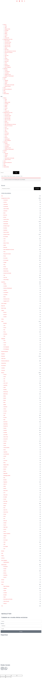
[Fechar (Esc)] (19, 675)
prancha (5, 314)
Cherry (5, 408)
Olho (4, 90)
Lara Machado (6, 454)
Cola (4, 325)
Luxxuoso (3, 370)
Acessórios (6, 200)
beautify (5, 389)
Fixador (5, 568)
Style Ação (6, 527)
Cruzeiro (5, 411)
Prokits (5, 499)
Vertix (5, 537)
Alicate (6, 81)
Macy (5, 462)
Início (2, 176)
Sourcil (5, 524)
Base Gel (3, 305)
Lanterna (5, 290)
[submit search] (16, 172)
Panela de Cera (6, 298)
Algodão (6, 80)
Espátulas (5, 230)
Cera (4, 340)
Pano (5, 251)
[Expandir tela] (8, 675)
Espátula (3, 353)
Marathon (5, 466)
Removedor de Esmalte (9, 84)
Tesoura (5, 603)
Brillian (5, 404)
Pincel (5, 255)
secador (5, 316)
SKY (4, 518)
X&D (6, 27)
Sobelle (5, 522)
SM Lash (5, 520)
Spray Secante (8, 86)
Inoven (5, 445)
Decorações (7, 40)
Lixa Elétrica (7, 71)
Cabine (6, 70)
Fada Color (3, 358)
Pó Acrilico (7, 59)
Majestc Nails (7, 102)
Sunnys (2, 579)
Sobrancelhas (6, 93)
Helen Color (6, 436)
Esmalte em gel (6, 225)
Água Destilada (6, 586)
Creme (5, 342)
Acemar (5, 374)
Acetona (5, 202)
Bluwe (5, 400)
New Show (6, 490)
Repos (6, 31)
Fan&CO (5, 430)
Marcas (4, 24)
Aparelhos (5, 68)
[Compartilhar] (14, 675)
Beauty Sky (6, 391)
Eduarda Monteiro (4, 351)
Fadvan (5, 428)
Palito (6, 83)
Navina (5, 488)
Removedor (6, 268)
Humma (5, 441)
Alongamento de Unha (7, 39)
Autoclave (5, 210)
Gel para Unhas (8, 42)
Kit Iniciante (3, 365)
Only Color (6, 494)
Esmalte (5, 77)
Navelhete (5, 575)
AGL (4, 378)
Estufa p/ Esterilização (9, 75)
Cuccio (6, 34)
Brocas (6, 64)
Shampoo (5, 334)
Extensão (3, 356)
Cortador (5, 592)
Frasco (5, 327)
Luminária (7, 73)
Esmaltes (5, 227)
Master (5, 469)
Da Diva (5, 417)
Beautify (5, 323)
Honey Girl (7, 37)
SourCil (5, 577)
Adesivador (6, 204)
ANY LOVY (6, 383)
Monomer (7, 49)
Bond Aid (6, 61)
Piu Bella (6, 30)
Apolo (5, 387)
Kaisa (5, 449)
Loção (5, 344)
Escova (5, 312)
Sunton (5, 529)
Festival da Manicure (7, 89)
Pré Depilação (6, 349)
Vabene (5, 535)
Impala (5, 443)
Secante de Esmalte (7, 273)
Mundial (5, 479)
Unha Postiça (6, 279)
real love (5, 503)
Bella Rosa (6, 393)
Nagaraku (5, 481)
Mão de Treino (7, 46)
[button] (21, 96)
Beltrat (5, 398)
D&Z (6, 36)
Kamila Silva (3, 363)
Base (4, 212)
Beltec (6, 33)
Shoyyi (5, 514)
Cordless (5, 286)
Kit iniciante (6, 236)
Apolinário (5, 385)
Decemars (5, 421)
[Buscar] (6, 172)
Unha (4, 78)
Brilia (4, 402)
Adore (5, 376)
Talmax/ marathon (7, 533)
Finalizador (6, 566)
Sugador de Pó (8, 74)
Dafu (4, 419)
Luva (4, 240)
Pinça (5, 331)
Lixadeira (3, 367)
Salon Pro (5, 509)
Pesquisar (37, 188)
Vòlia (6, 26)
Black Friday (3, 308)
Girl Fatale (5, 434)
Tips (5, 56)
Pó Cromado (6, 260)
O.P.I (4, 492)
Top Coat (6, 55)
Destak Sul (6, 426)
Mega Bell (5, 473)
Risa (4, 507)
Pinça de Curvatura (8, 52)
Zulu (4, 548)
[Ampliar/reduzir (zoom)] (2, 675)
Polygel (5, 262)
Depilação (3, 338)
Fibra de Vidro (7, 45)
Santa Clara (6, 512)
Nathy (5, 486)
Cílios (4, 87)
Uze (2, 605)
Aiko (4, 380)
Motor (5, 296)
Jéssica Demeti (6, 447)
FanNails (5, 432)
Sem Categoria (8, 67)
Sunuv (5, 531)
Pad (4, 329)
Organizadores (6, 562)
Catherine (5, 406)
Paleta (4, 92)
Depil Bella (6, 423)
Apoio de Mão (6, 208)
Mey (4, 477)
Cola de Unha (7, 43)
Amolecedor (6, 206)
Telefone (2, 623)
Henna (5, 570)
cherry (2, 319)
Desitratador (7, 65)
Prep (6, 53)
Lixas (6, 62)
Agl (2, 195)
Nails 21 (5, 484)
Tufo (4, 336)
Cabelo (2, 310)
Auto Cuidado (3, 303)
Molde (6, 48)
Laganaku (5, 451)
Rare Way (5, 501)
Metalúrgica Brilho (7, 475)
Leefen (5, 456)
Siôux (5, 516)
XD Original (6, 546)
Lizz (4, 458)
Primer (6, 58)
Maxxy (5, 471)
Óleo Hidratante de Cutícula (10, 51)
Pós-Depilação (6, 346)
